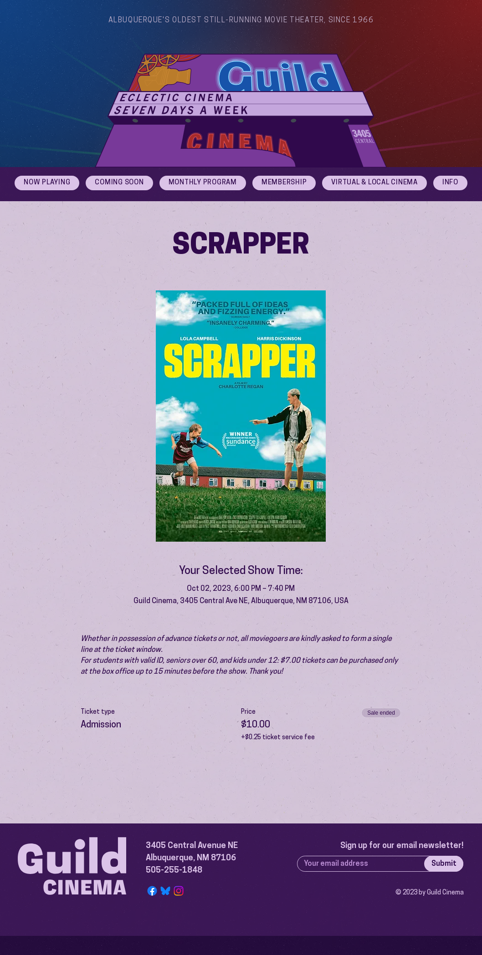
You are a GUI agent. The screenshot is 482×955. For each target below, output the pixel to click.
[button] (450, 183)
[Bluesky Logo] (165, 890)
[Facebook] (152, 890)
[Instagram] (178, 890)
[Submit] (443, 864)
